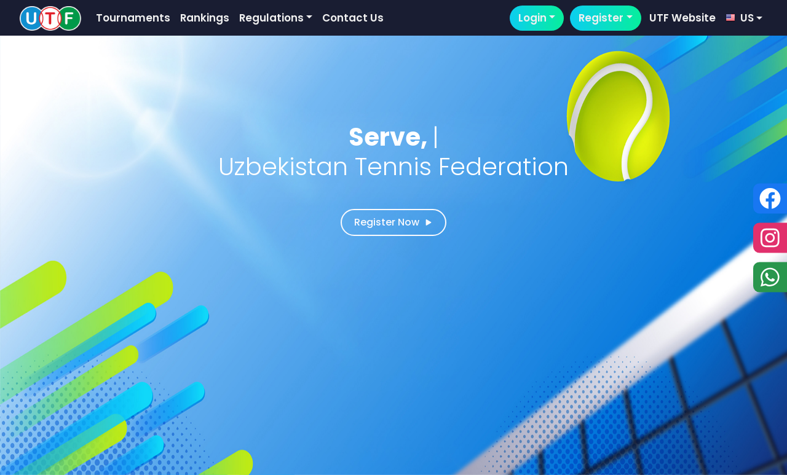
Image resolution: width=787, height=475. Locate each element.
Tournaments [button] (133, 17)
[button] (744, 18)
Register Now (393, 222)
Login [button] (532, 17)
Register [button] (601, 17)
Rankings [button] (204, 17)
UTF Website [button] (682, 17)
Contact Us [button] (353, 17)
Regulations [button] (271, 17)
